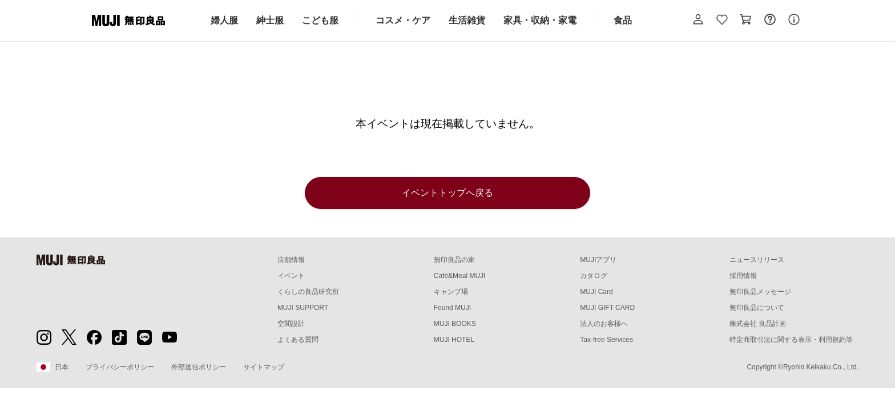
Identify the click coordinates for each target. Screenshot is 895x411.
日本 (52, 367)
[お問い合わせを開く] (770, 20)
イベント (291, 276)
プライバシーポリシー (120, 367)
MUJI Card (596, 292)
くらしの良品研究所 (308, 292)
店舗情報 (291, 260)
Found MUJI (452, 308)
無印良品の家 (454, 260)
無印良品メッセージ (760, 292)
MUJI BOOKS (455, 324)
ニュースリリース (756, 260)
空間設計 (291, 324)
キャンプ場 (451, 292)
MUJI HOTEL (454, 340)
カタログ (593, 276)
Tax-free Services (606, 340)
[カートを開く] (746, 20)
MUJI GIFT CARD (607, 308)
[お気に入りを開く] (722, 20)
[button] (698, 20)
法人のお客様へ (604, 324)
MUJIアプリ (598, 260)
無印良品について (756, 308)
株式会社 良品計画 (757, 324)
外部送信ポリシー (198, 367)
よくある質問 (298, 340)
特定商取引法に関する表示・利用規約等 (791, 340)
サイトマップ (263, 367)
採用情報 (743, 276)
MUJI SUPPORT (302, 308)
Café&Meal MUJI (460, 276)
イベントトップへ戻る (447, 193)
